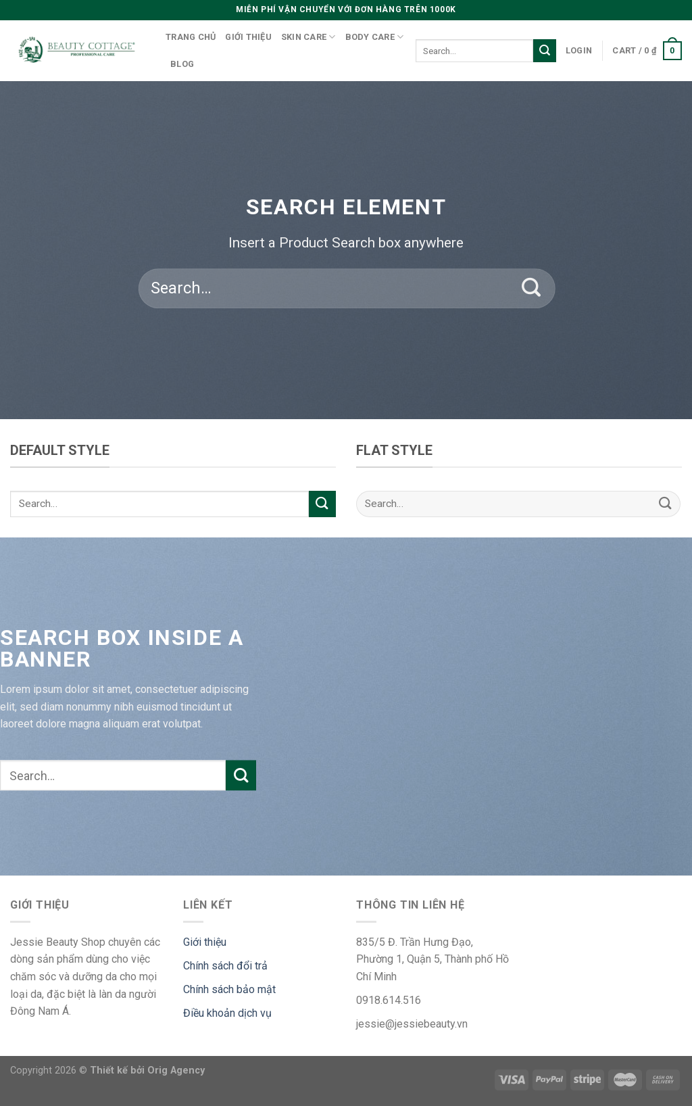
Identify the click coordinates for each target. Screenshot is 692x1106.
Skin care (308, 36)
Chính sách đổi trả (225, 965)
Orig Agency (176, 1070)
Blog (182, 64)
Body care (374, 36)
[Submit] (544, 50)
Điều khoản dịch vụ (227, 1013)
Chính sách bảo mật (229, 989)
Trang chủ (191, 37)
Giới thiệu (248, 37)
